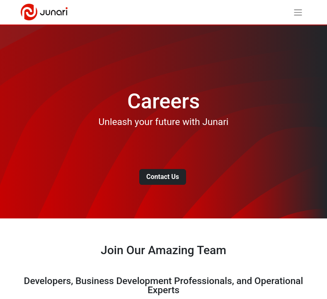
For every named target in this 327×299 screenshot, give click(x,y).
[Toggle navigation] (298, 12)
